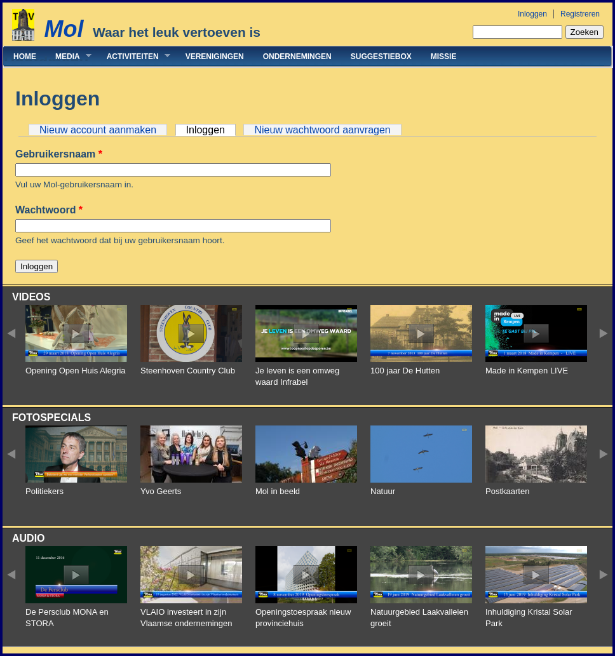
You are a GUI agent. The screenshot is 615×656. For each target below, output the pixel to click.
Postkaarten (507, 491)
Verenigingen (215, 56)
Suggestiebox (381, 56)
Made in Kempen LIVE (526, 370)
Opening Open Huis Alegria (75, 370)
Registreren (580, 14)
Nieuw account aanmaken (97, 129)
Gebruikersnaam (58, 154)
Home (24, 56)
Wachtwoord (49, 209)
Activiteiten (133, 56)
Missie (444, 56)
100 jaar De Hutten (405, 370)
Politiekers (44, 491)
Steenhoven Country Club (187, 370)
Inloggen (532, 14)
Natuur (382, 491)
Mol (63, 29)
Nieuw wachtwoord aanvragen (322, 129)
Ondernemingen (297, 56)
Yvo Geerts (160, 491)
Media (68, 56)
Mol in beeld (277, 491)
